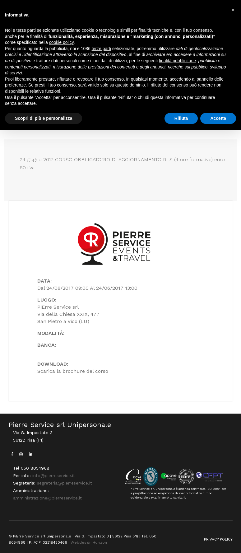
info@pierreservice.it (53, 475)
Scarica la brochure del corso (72, 371)
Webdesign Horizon (89, 542)
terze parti (101, 48)
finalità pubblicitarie (177, 60)
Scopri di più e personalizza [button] (43, 118)
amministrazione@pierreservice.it (47, 497)
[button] (233, 10)
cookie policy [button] (61, 42)
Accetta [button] (218, 118)
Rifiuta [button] (181, 118)
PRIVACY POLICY (218, 539)
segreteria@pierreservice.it (64, 482)
